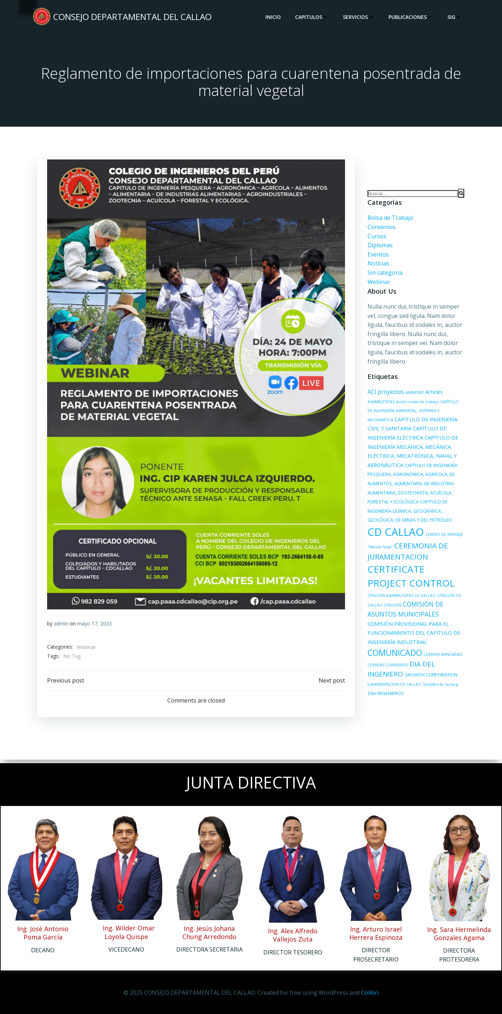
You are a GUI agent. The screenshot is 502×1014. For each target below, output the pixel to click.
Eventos (377, 256)
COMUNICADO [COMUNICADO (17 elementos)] (393, 654)
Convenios (380, 229)
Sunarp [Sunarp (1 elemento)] (450, 686)
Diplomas (379, 247)
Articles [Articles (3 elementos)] (433, 393)
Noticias (377, 265)
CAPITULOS (312, 17)
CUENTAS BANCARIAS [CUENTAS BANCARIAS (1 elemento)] (441, 656)
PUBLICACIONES (411, 17)
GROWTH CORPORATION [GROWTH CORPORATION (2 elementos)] (430, 677)
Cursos (375, 238)
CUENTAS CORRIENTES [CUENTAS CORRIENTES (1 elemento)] (386, 667)
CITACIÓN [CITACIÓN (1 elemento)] (433, 597)
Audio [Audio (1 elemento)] (400, 403)
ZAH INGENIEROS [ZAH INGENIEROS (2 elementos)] (384, 695)
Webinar (86, 648)
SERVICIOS (359, 17)
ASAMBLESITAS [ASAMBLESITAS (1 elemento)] (380, 403)
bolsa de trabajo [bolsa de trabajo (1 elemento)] (422, 403)
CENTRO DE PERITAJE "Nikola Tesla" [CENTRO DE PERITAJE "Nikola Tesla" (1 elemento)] (398, 538)
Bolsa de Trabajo (389, 220)
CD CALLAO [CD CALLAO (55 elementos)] (431, 525)
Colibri (370, 993)
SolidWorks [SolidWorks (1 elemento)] (432, 686)
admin (61, 625)
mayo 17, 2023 (94, 625)
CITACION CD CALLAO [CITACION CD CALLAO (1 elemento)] (403, 597)
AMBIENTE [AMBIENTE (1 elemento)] (413, 394)
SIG (455, 17)
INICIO (274, 17)
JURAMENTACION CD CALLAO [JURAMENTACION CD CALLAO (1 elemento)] (393, 686)
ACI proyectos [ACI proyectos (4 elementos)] (384, 394)
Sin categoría (383, 275)
